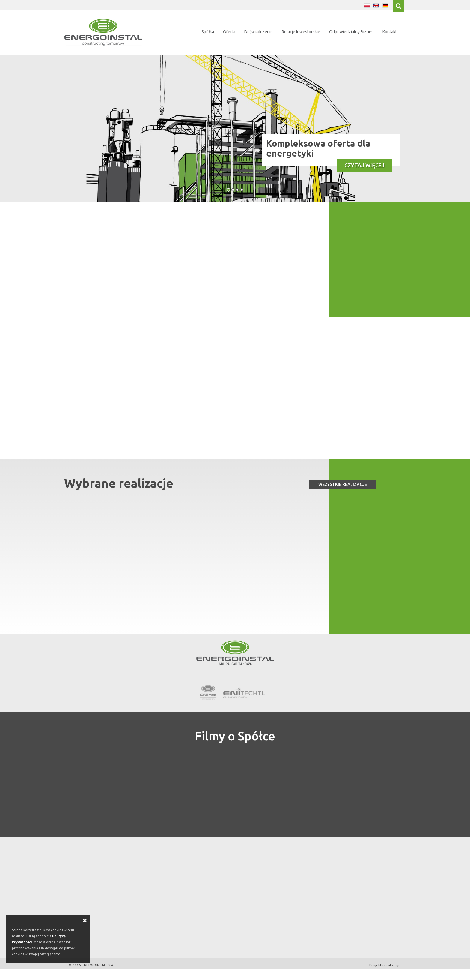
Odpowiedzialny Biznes (351, 31)
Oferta (229, 31)
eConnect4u (391, 963)
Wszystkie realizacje (342, 477)
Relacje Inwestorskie (301, 31)
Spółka (207, 31)
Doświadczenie (258, 31)
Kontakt (389, 31)
